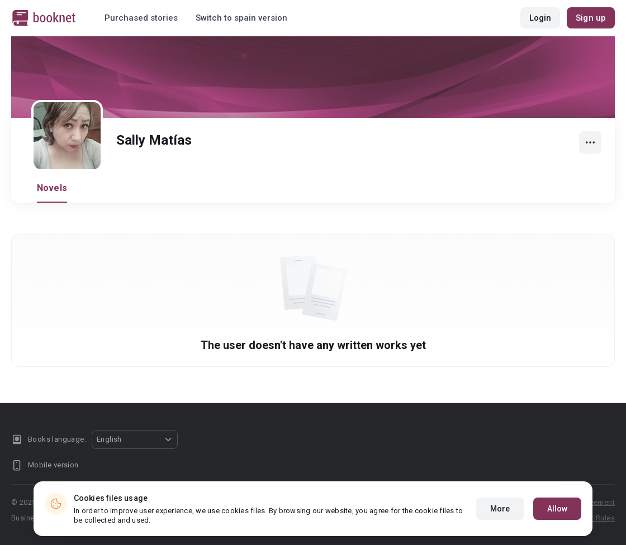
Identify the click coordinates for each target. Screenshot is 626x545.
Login (540, 18)
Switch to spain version (241, 18)
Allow (557, 518)
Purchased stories (141, 18)
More (500, 518)
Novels (52, 188)
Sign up (591, 18)
